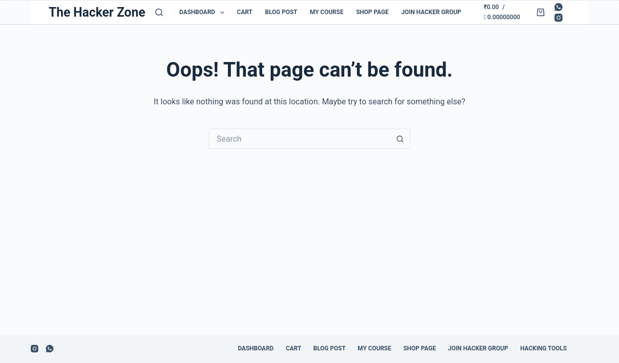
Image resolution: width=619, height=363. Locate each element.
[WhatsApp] (558, 7)
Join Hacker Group (431, 12)
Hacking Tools (543, 348)
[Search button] (400, 139)
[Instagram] (558, 18)
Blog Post (281, 12)
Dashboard (203, 13)
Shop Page (372, 12)
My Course (327, 12)
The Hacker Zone (96, 12)
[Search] (159, 12)
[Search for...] (299, 139)
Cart (245, 12)
